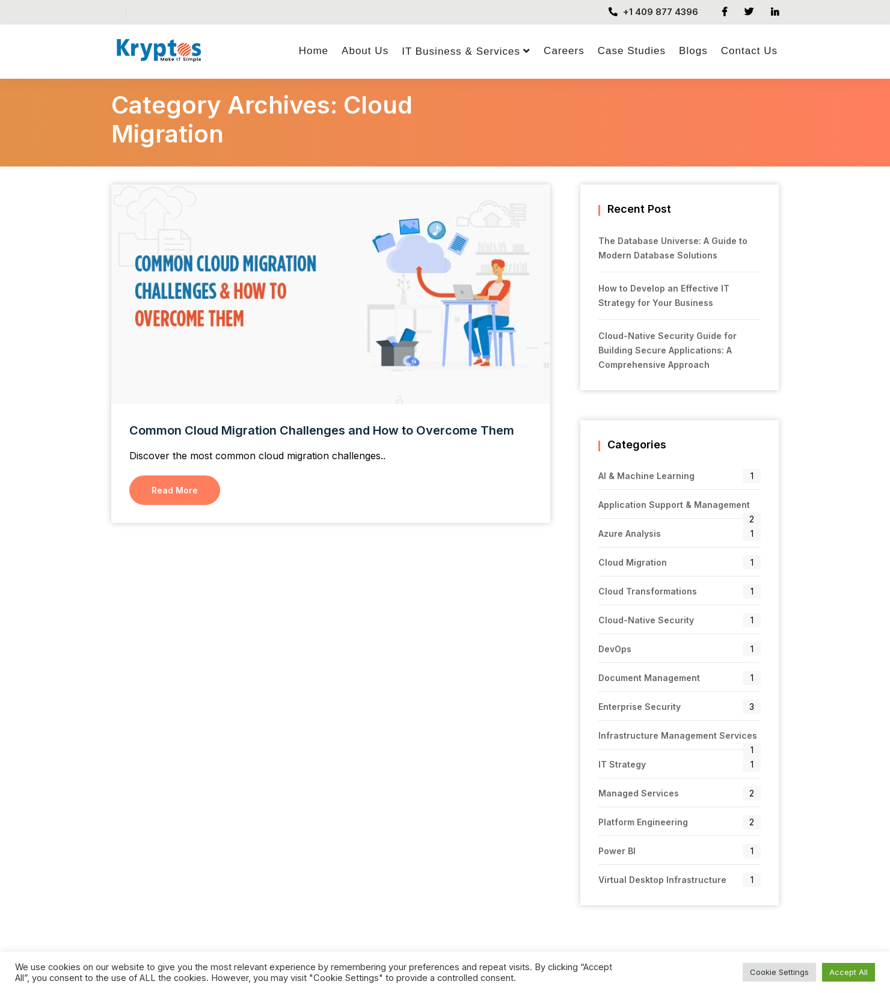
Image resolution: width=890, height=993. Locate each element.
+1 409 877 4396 (653, 11)
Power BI (617, 851)
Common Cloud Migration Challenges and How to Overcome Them (321, 430)
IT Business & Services (461, 51)
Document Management (649, 678)
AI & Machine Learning (646, 476)
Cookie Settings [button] (779, 972)
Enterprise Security (639, 706)
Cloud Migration (632, 562)
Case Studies (632, 51)
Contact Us (749, 51)
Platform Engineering (643, 822)
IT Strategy (622, 764)
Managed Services (638, 793)
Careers (564, 51)
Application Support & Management (674, 505)
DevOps (614, 649)
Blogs (693, 51)
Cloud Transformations (647, 591)
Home (313, 51)
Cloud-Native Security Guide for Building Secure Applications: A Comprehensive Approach (667, 350)
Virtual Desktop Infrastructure (662, 880)
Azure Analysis (629, 533)
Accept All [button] (848, 972)
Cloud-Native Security (646, 620)
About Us (365, 51)
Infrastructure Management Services (677, 735)
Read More (175, 490)
